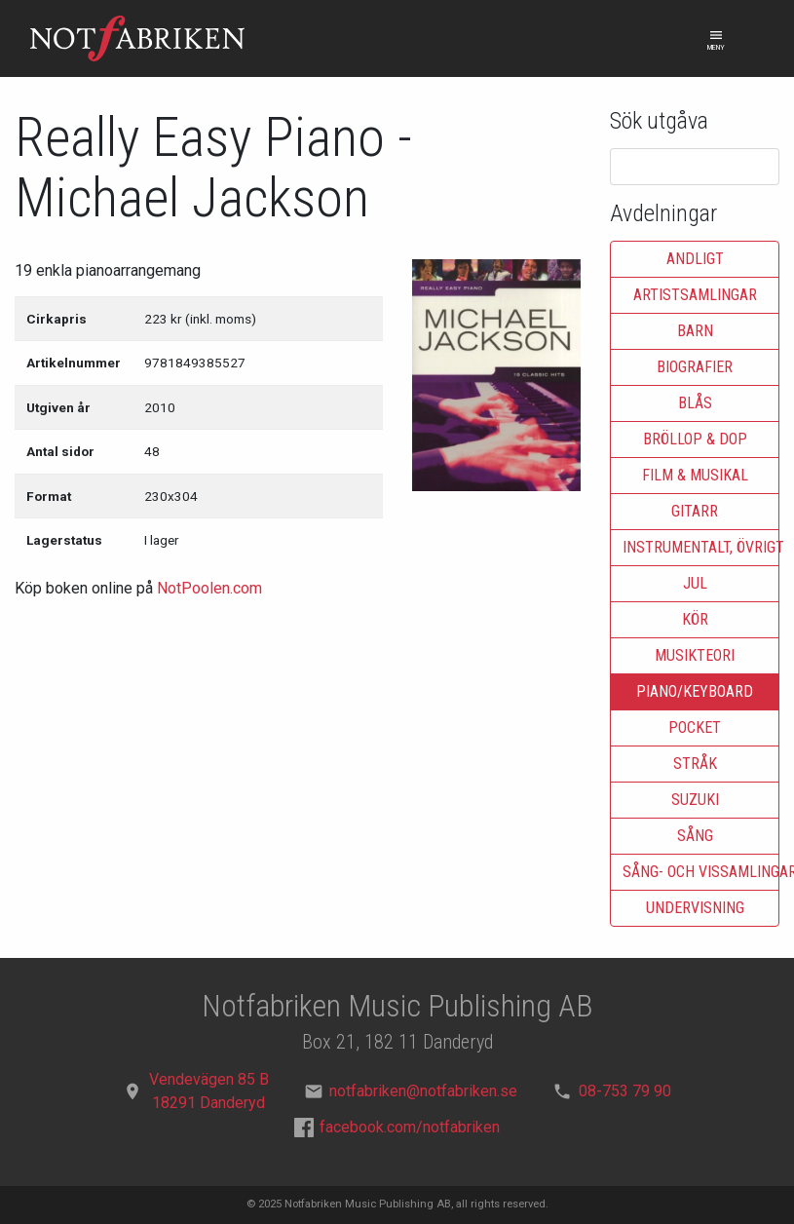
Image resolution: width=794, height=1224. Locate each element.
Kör (695, 619)
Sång (695, 835)
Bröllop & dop (695, 439)
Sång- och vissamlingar (701, 871)
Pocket (694, 727)
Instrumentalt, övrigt (701, 547)
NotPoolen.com (209, 588)
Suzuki (695, 799)
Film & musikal (695, 475)
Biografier (695, 367)
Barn (695, 331)
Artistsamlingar (695, 295)
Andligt (695, 258)
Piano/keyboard (694, 691)
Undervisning (695, 908)
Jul (695, 583)
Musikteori (695, 655)
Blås (695, 403)
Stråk (695, 763)
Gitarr (694, 511)
